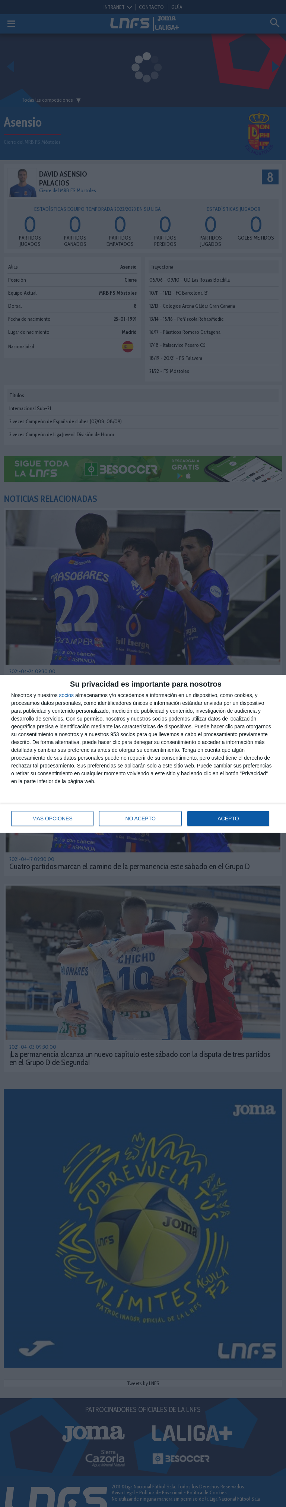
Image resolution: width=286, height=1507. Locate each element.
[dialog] (143, 754)
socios (66, 695)
